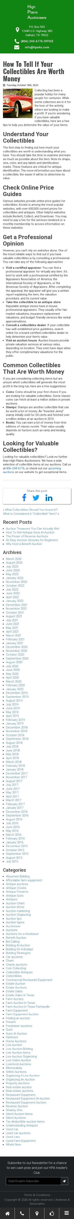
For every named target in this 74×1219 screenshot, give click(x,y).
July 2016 (12, 823)
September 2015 (17, 854)
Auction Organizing (18, 914)
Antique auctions (17, 884)
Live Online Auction (18, 1060)
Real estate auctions (19, 1091)
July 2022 (12, 589)
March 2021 (13, 635)
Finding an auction (18, 1018)
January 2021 (14, 643)
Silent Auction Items (19, 1114)
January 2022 (14, 601)
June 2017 (13, 789)
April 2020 (12, 677)
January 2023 (14, 578)
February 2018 (15, 766)
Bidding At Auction (18, 945)
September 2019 (17, 697)
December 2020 (16, 647)
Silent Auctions (16, 1118)
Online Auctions (16, 1072)
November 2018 (16, 731)
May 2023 (12, 574)
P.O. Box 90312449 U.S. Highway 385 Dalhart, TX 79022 (37, 31)
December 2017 (16, 773)
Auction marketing (18, 911)
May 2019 (12, 712)
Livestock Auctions (18, 1064)
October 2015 (15, 850)
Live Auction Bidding (19, 1049)
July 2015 (12, 861)
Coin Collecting (16, 968)
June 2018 (13, 750)
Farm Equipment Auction (22, 1014)
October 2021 (15, 612)
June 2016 (13, 827)
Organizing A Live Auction (22, 1075)
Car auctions (14, 957)
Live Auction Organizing (21, 1056)
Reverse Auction (17, 1106)
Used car (12, 1129)
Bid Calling (13, 941)
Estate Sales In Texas (20, 995)
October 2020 (15, 654)
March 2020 (13, 681)
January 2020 (14, 689)
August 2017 (14, 781)
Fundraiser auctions (19, 1026)
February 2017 (15, 804)
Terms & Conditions (37, 1195)
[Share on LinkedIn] (49, 498)
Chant (10, 960)
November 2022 (16, 582)
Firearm (11, 1022)
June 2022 (13, 593)
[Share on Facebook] (24, 498)
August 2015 (14, 857)
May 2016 (12, 831)
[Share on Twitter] (36, 498)
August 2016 (14, 819)
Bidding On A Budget (19, 949)
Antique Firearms (17, 891)
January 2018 (14, 769)
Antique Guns (14, 895)
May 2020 (12, 674)
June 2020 (13, 670)
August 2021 (14, 616)
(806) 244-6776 (32, 41)
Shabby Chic (14, 1110)
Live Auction (14, 1045)
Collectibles (14, 976)
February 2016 (15, 838)
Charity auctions (16, 964)
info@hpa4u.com (37, 47)
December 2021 (16, 605)
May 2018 (12, 754)
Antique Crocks (16, 888)
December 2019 (16, 693)
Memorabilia (14, 1068)
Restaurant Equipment (20, 1095)
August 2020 (14, 662)
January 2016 (14, 842)
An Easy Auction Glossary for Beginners (32, 540)
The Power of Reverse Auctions (27, 536)
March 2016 (13, 835)
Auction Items (15, 907)
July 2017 (12, 785)
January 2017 (14, 808)
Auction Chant (15, 903)
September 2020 (17, 658)
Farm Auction (14, 999)
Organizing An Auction (20, 1079)
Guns (9, 1029)
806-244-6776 (15, 468)
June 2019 (13, 708)
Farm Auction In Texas (20, 1003)
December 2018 (16, 727)
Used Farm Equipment (21, 1141)
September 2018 (17, 739)
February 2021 (15, 639)
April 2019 (12, 716)
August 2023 (14, 562)
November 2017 (16, 777)
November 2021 (16, 608)
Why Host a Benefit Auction (24, 544)
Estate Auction (15, 983)
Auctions (12, 930)
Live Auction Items (18, 1052)
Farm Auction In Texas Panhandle (28, 1006)
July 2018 (12, 746)
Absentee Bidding (18, 876)
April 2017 (12, 796)
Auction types (15, 922)
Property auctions (18, 1083)
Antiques (12, 899)
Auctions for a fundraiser (22, 934)
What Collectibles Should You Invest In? (31, 510)
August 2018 (14, 743)
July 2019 (12, 704)
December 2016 (16, 812)
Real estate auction (19, 1087)
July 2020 (12, 666)
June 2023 (13, 570)
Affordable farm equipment (24, 880)
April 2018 (12, 758)
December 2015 (16, 846)
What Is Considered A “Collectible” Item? (30, 513)
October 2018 (15, 735)
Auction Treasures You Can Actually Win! (32, 528)
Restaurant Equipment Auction (26, 1102)
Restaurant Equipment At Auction (28, 1098)
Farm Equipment (17, 1010)
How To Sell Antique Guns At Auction (30, 532)
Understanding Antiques (22, 1125)
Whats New (13, 1144)
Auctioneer (13, 926)
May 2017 (12, 792)
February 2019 (15, 720)
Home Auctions (16, 1041)
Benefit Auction (16, 937)
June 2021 (13, 624)
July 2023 (12, 566)
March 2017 (13, 800)
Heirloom (12, 1037)
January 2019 (14, 723)
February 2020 (15, 685)
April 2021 (12, 631)
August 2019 (14, 700)
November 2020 (16, 651)
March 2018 (13, 762)
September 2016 (17, 815)
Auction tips (14, 918)
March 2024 (13, 559)
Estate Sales (14, 991)
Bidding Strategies (18, 953)
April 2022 (12, 597)
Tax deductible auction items (25, 1121)
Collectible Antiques (19, 972)
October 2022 (15, 585)
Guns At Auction (16, 1033)
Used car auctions (18, 1133)
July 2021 (12, 620)
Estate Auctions (16, 987)
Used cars (13, 1137)
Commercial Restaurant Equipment (29, 980)
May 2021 (12, 628)
